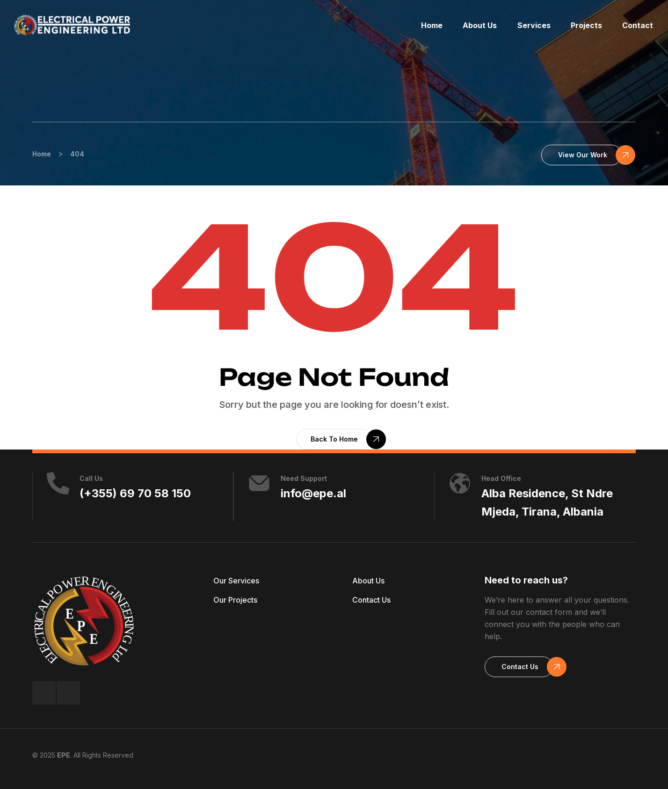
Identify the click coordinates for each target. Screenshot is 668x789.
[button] (581, 155)
